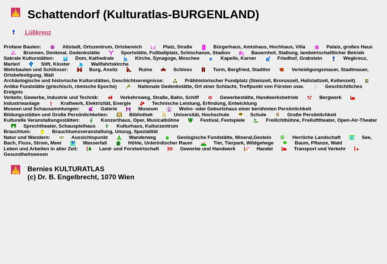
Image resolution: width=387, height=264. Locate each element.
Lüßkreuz (37, 32)
